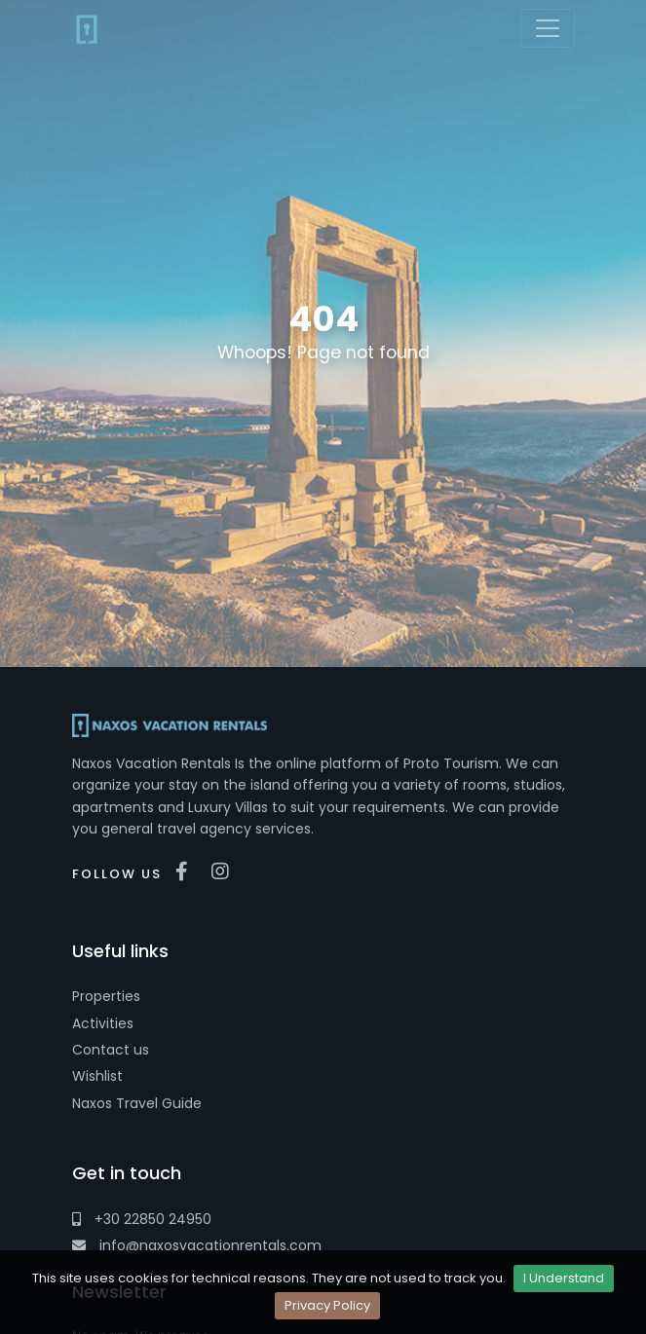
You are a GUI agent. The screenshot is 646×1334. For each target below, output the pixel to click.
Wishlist (97, 1076)
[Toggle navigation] (547, 28)
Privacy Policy (327, 1305)
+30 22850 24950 (141, 1219)
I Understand (563, 1278)
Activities (102, 1023)
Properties (106, 996)
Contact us (110, 1049)
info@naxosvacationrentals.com (197, 1245)
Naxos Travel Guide (137, 1103)
